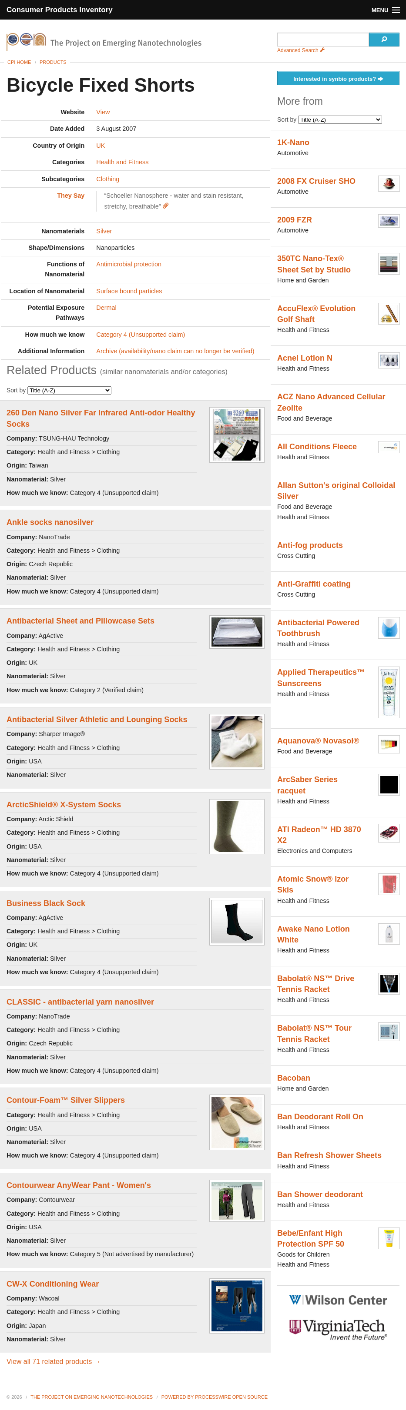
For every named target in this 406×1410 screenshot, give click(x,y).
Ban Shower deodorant (320, 1194)
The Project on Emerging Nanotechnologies (91, 1397)
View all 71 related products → (54, 1361)
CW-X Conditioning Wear (53, 1284)
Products (53, 62)
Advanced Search (301, 50)
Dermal (106, 307)
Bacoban (293, 1078)
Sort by (59, 390)
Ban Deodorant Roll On (320, 1116)
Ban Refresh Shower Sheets (329, 1155)
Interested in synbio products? (338, 79)
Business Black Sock (46, 903)
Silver (104, 231)
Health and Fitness (122, 162)
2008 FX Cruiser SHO (316, 181)
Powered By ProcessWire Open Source (214, 1397)
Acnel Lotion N (304, 358)
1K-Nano (293, 142)
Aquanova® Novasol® (318, 741)
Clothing (107, 179)
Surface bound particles (129, 291)
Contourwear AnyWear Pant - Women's (79, 1185)
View (103, 112)
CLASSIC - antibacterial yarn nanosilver (80, 1002)
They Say (70, 195)
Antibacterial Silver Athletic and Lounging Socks (97, 719)
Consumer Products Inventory (60, 10)
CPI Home (19, 62)
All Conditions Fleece (317, 446)
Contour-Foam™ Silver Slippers (66, 1100)
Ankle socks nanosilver (50, 522)
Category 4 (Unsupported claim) (140, 334)
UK (100, 145)
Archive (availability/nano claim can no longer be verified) (175, 351)
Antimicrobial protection (128, 264)
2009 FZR (294, 220)
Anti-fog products (310, 545)
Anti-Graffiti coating (314, 584)
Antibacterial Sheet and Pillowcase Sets (80, 621)
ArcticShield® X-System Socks (64, 804)
